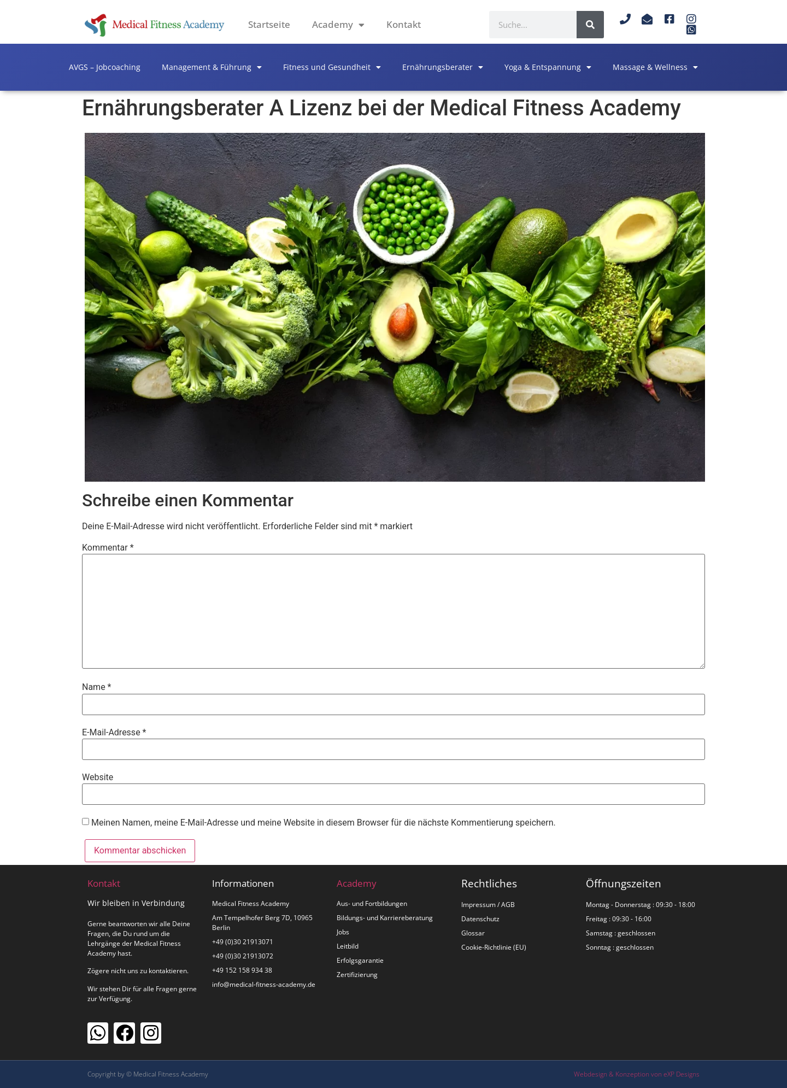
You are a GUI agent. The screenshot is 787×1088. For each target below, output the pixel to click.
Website (97, 777)
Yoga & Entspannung (547, 67)
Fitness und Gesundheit (332, 67)
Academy (338, 25)
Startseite (269, 24)
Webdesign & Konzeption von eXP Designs (637, 1074)
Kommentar (108, 547)
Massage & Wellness (655, 67)
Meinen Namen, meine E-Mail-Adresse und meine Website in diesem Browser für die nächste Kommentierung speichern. (323, 822)
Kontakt (403, 24)
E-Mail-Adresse (114, 732)
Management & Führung (212, 67)
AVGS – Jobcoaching (104, 67)
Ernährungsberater (442, 67)
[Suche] (590, 24)
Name (96, 687)
